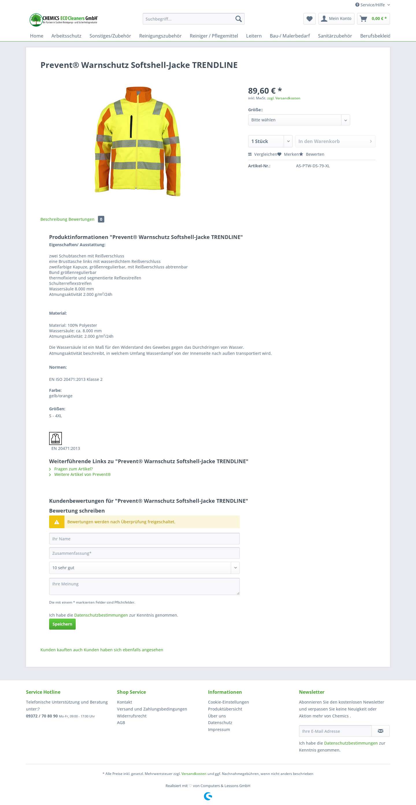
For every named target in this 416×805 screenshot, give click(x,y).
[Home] (36, 35)
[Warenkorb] (373, 19)
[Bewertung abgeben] (144, 568)
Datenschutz (220, 722)
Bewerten (311, 154)
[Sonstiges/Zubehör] (110, 35)
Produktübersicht (225, 709)
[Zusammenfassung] (144, 553)
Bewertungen (86, 219)
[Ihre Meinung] (144, 586)
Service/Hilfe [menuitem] (370, 5)
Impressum (219, 729)
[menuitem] (194, 21)
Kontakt (124, 702)
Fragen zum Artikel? (71, 469)
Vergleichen (262, 154)
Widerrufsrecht (131, 716)
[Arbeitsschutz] (66, 35)
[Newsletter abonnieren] (381, 731)
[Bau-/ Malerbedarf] (290, 35)
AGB (121, 722)
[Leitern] (254, 35)
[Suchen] (239, 19)
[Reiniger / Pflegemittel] (214, 35)
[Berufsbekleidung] (379, 35)
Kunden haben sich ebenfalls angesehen (123, 649)
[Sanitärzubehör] (335, 35)
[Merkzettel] (309, 19)
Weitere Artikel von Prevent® (80, 474)
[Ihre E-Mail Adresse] (335, 731)
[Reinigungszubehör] (160, 35)
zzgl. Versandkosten (283, 98)
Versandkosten (194, 773)
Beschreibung (53, 219)
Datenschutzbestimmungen (101, 615)
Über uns (217, 716)
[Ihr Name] (144, 538)
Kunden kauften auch (61, 649)
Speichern (62, 624)
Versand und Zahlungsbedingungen (152, 709)
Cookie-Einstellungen (228, 702)
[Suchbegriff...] (194, 19)
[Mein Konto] (336, 19)
